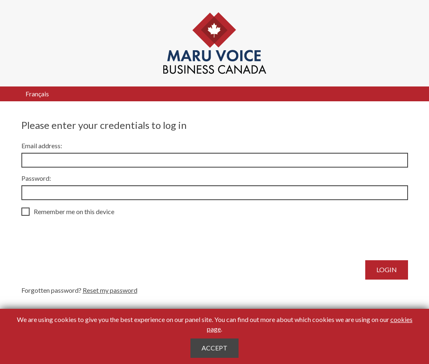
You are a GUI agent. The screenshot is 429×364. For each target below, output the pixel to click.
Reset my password (110, 290)
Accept (214, 348)
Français (37, 94)
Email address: (41, 145)
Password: (36, 178)
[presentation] (83, 238)
